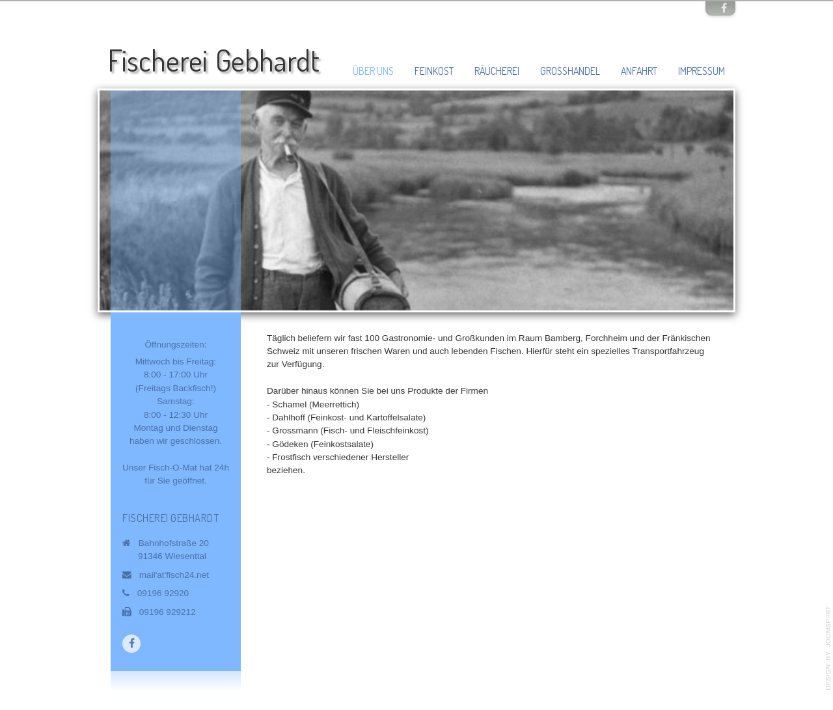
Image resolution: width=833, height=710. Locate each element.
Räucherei (496, 70)
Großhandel (570, 70)
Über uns (373, 70)
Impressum (701, 70)
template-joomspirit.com (828, 648)
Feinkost (434, 70)
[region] (416, 200)
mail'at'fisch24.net (174, 575)
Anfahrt (639, 70)
